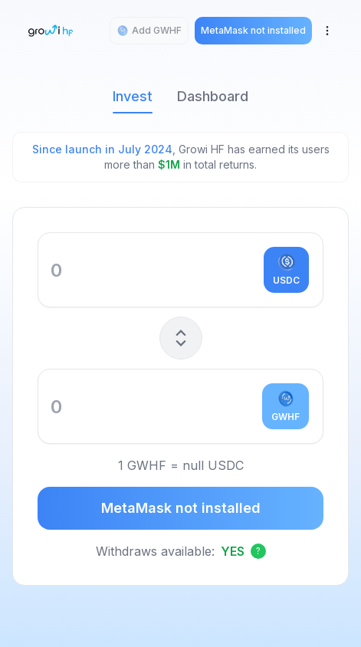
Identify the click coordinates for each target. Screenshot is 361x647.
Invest (133, 100)
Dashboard (212, 96)
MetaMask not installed (181, 508)
